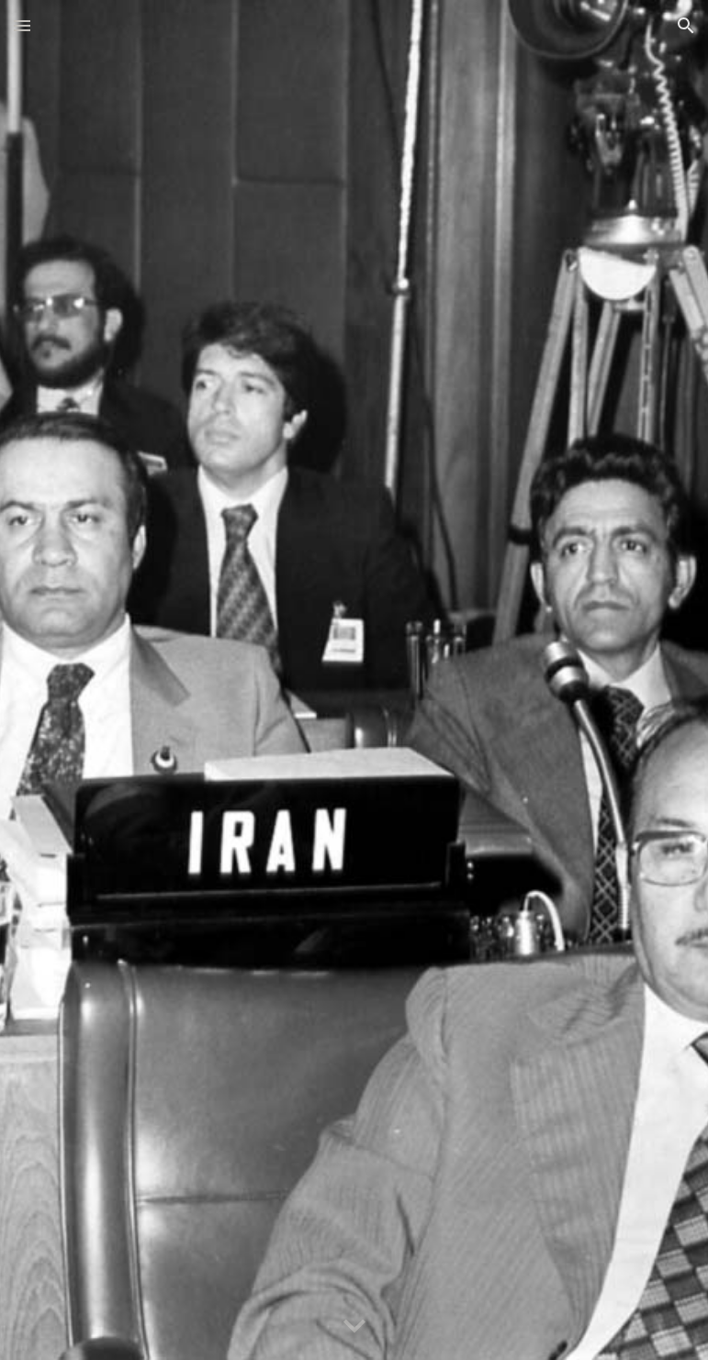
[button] (22, 25)
